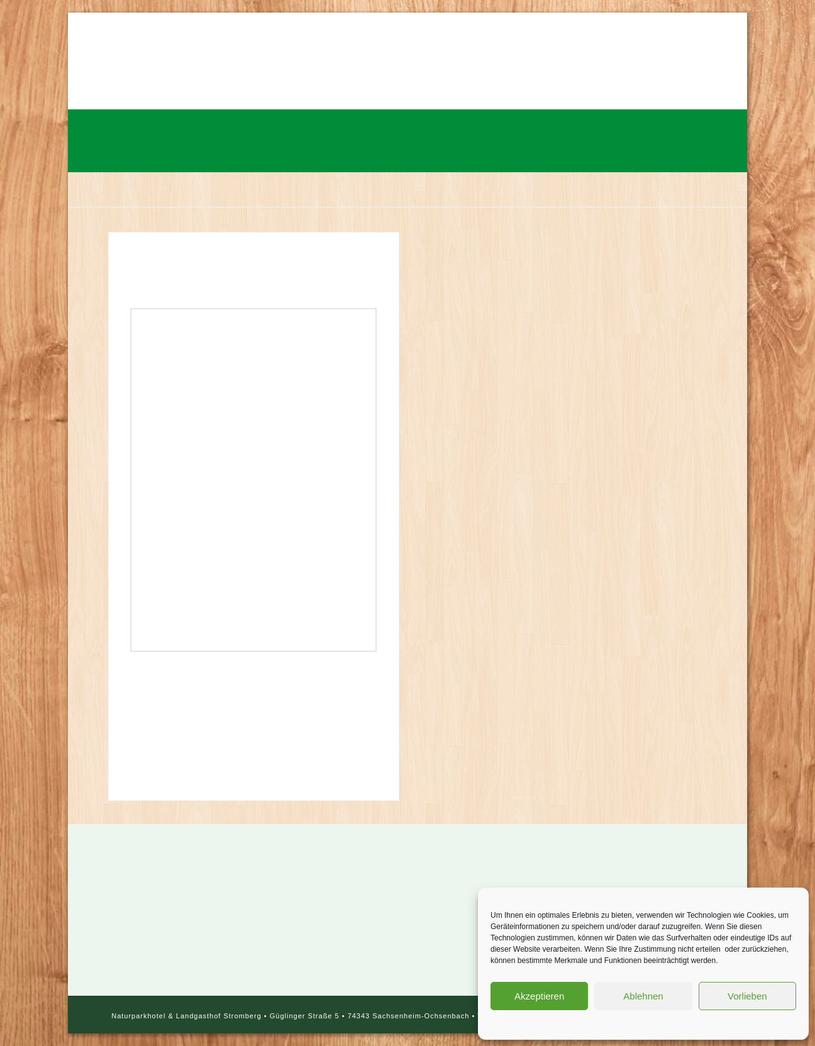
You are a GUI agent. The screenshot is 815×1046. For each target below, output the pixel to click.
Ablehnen (643, 996)
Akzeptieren (539, 996)
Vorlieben (747, 996)
